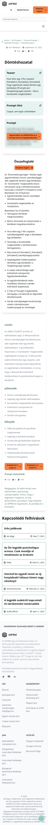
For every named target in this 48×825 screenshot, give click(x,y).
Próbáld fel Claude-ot (14, 466)
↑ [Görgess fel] (41, 818)
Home (6, 40)
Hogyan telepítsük (35, 741)
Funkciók (6, 700)
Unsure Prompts (31, 40)
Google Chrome (33, 746)
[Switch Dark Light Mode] (11, 10)
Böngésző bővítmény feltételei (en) (11, 771)
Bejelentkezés (23, 10)
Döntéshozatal (27, 43)
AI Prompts (17, 40)
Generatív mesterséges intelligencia (8, 708)
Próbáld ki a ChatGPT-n (34, 466)
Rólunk (5, 689)
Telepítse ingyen (41, 9)
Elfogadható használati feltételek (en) (11, 752)
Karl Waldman (14, 47)
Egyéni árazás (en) (10, 716)
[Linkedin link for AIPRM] (15, 677)
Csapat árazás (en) (11, 721)
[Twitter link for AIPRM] (3, 677)
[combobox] (24, 19)
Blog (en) (6, 726)
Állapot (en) (31, 703)
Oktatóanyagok (33, 689)
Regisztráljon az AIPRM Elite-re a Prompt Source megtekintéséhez (24, 136)
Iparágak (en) (8, 694)
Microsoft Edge (33, 751)
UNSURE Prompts (11, 43)
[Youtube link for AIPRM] (9, 677)
